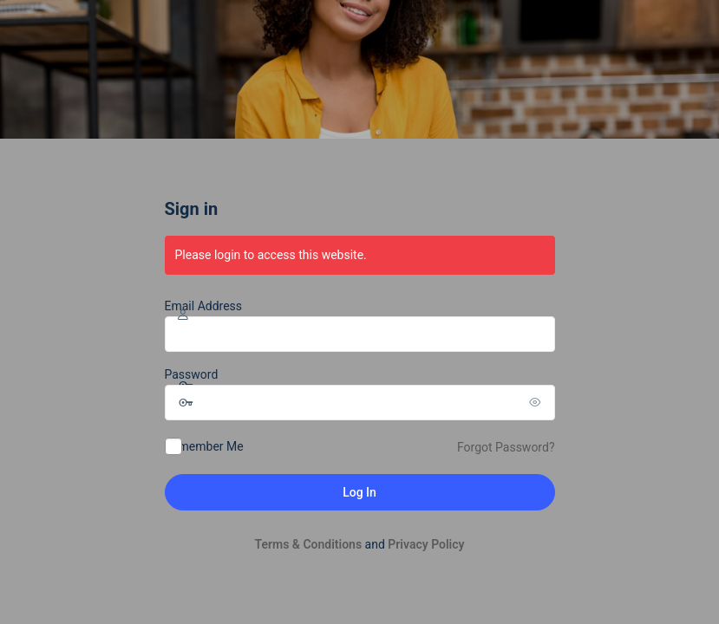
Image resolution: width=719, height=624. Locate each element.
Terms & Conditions (308, 544)
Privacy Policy (426, 544)
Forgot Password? (506, 447)
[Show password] (537, 402)
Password (192, 374)
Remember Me (204, 446)
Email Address (204, 306)
